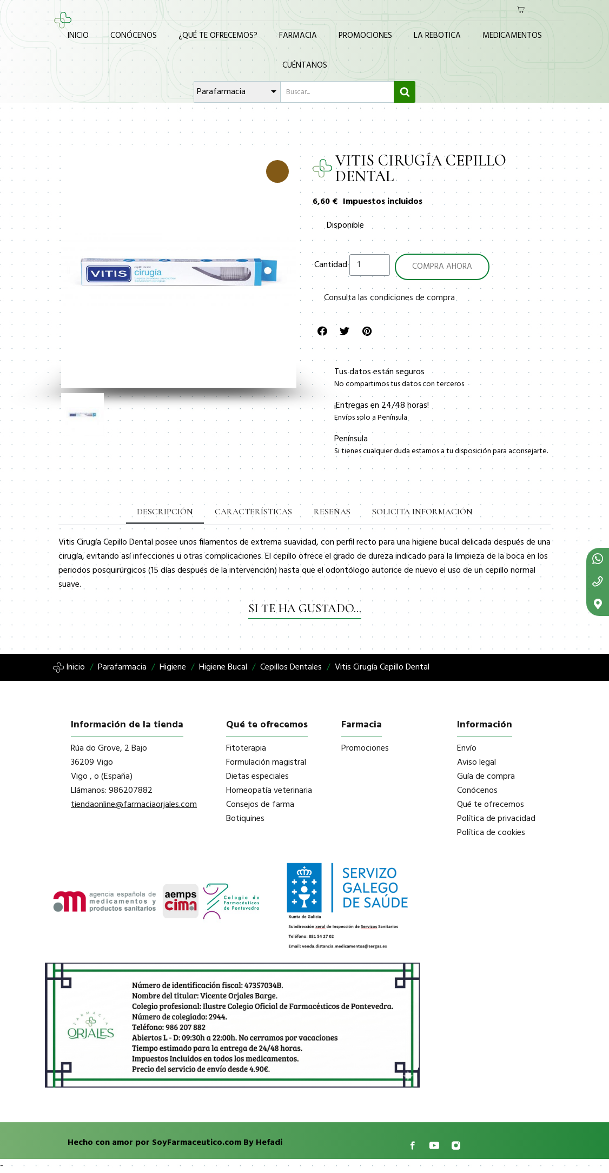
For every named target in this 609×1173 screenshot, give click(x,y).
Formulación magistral (266, 763)
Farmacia (298, 35)
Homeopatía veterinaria (269, 791)
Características (253, 511)
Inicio (78, 35)
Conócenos (133, 35)
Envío (466, 748)
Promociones (365, 35)
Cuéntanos (304, 65)
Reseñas (332, 511)
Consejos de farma (260, 805)
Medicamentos (512, 35)
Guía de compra (486, 777)
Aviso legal (476, 763)
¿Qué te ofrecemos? (217, 35)
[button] (68, 270)
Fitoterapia (246, 748)
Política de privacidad (496, 819)
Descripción (165, 511)
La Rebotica (437, 35)
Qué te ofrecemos (490, 805)
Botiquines (245, 819)
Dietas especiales (257, 777)
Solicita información (422, 511)
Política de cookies (491, 833)
